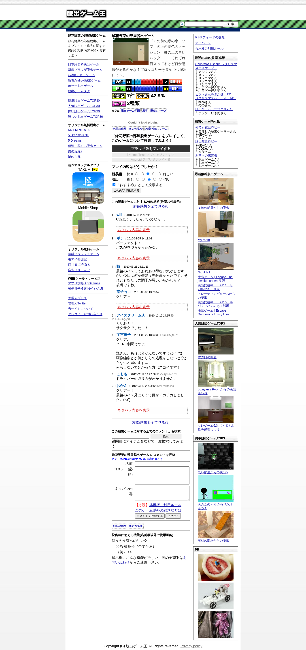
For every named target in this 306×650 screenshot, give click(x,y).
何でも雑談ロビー (207, 127)
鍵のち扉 (74, 156)
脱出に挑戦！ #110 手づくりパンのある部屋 (215, 304)
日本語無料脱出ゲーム (83, 64)
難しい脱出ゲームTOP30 (85, 116)
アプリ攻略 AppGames (84, 283)
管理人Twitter (77, 303)
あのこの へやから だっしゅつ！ (216, 504)
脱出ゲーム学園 (130, 110)
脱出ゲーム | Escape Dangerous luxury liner (213, 312)
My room (216, 238)
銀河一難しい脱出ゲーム (85, 146)
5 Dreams (75, 140)
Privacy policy (191, 646)
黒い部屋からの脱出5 (216, 470)
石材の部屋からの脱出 (216, 538)
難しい (168, 174)
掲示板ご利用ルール (209, 48)
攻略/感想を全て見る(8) (151, 206)
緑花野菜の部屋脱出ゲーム (87, 35)
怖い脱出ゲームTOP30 (84, 111)
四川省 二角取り (79, 264)
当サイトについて (80, 308)
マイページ (203, 43)
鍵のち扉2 (75, 151)
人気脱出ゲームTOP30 (84, 106)
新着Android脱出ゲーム (84, 80)
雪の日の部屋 (216, 355)
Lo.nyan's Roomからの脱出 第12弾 (217, 389)
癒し (128, 179)
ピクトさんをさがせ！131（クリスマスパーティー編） (215, 96)
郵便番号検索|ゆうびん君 (85, 288)
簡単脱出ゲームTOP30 (84, 100)
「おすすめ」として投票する (139, 185)
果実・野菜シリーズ (154, 110)
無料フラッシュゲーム (83, 254)
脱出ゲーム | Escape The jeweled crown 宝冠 (215, 279)
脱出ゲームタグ (79, 91)
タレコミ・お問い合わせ (85, 314)
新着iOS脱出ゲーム (81, 75)
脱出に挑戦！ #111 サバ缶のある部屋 (215, 287)
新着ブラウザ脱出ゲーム (85, 69)
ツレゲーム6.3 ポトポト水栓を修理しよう (216, 425)
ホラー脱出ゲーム (80, 86)
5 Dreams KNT (78, 135)
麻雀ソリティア (79, 270)
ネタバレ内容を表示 (133, 230)
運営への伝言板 (206, 155)
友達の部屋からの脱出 (216, 206)
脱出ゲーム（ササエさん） (214, 109)
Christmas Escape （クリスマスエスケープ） (216, 66)
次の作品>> (136, 128)
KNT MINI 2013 (78, 130)
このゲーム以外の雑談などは (158, 516)
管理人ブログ (77, 298)
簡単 (130, 174)
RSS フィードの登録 (210, 37)
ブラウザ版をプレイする (150, 149)
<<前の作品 (119, 128)
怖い (167, 179)
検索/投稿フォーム (156, 128)
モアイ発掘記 (77, 259)
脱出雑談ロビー (206, 141)
